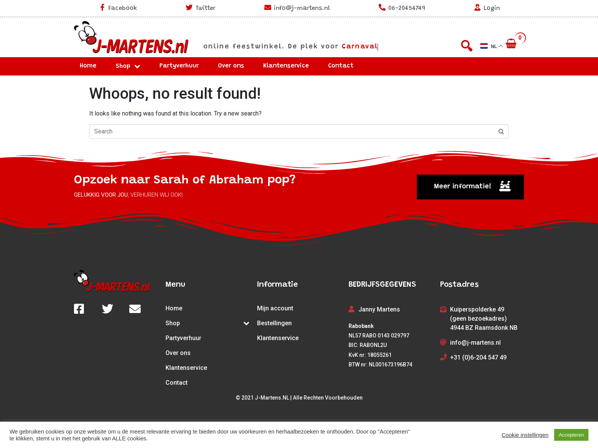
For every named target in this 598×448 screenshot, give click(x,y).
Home (88, 66)
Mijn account (275, 308)
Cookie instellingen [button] (525, 435)
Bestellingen (274, 323)
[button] (470, 187)
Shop (128, 66)
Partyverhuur (179, 66)
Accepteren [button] (571, 435)
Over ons (231, 66)
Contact (341, 66)
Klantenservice (286, 66)
